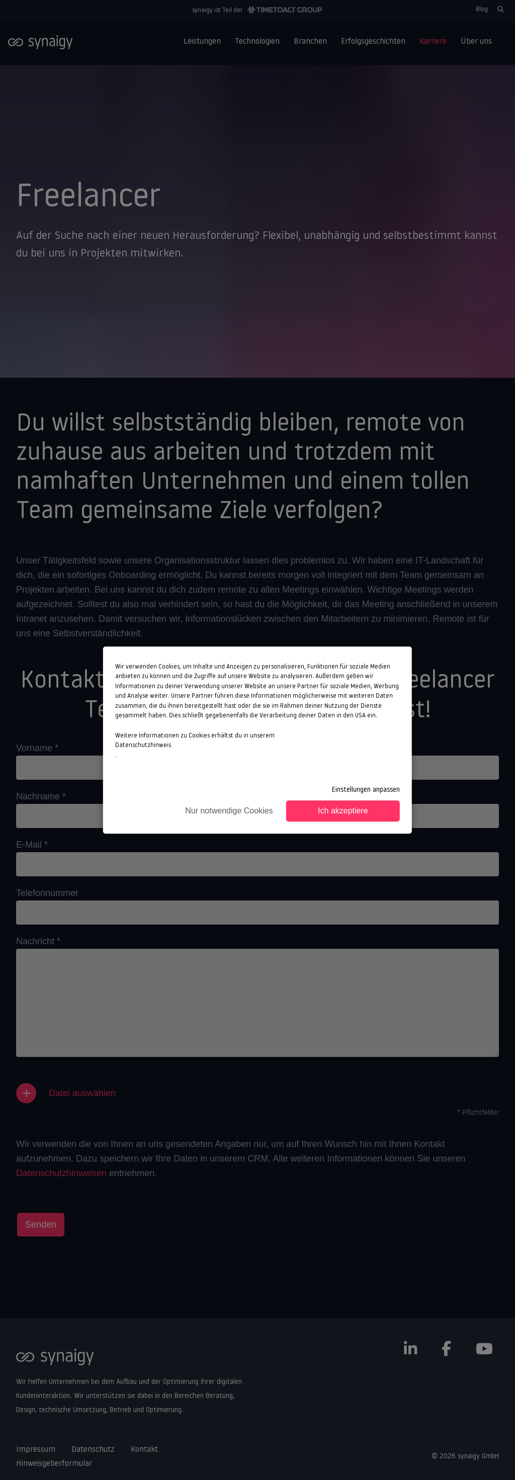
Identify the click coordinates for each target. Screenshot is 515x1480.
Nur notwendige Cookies (229, 810)
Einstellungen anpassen (366, 790)
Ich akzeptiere (343, 810)
